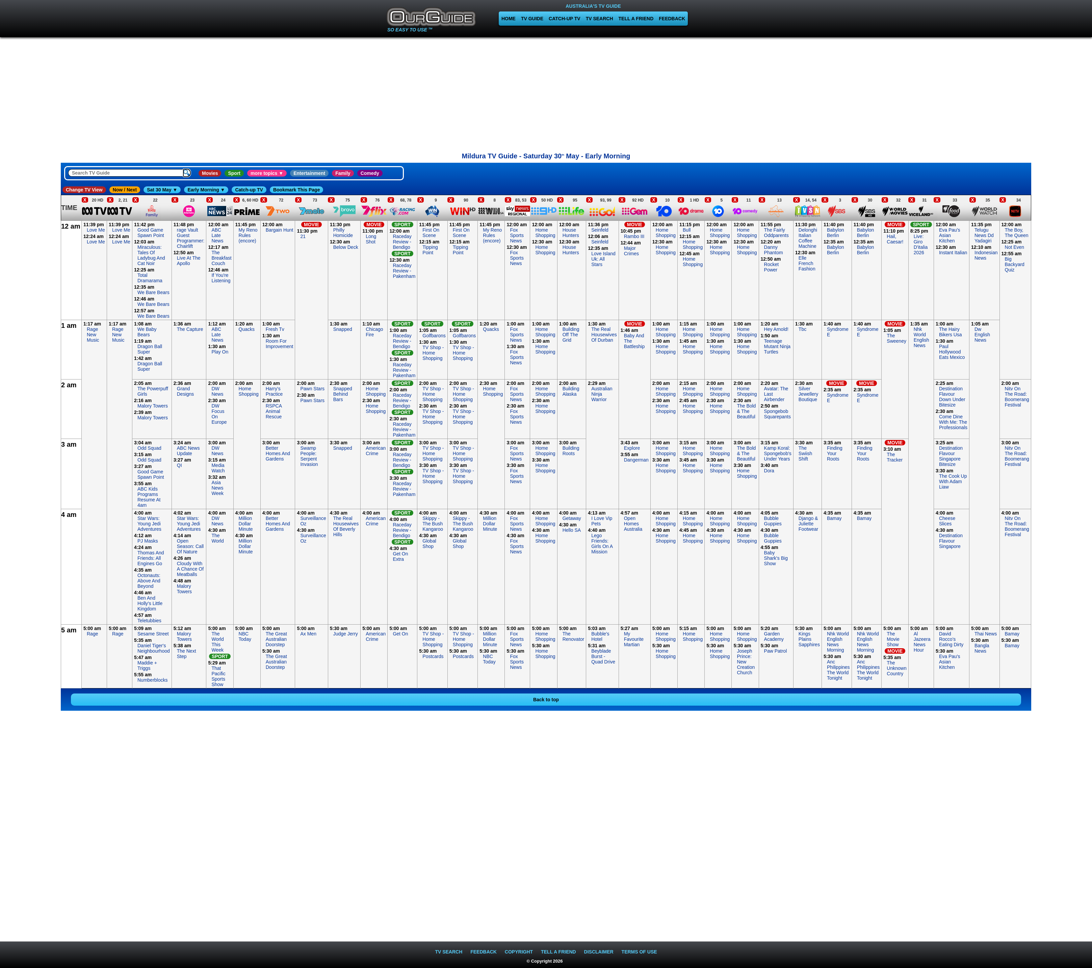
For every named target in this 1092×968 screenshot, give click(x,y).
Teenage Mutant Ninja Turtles (777, 346)
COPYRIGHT (519, 951)
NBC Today (245, 636)
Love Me (96, 230)
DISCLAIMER (599, 951)
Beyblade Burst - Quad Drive (603, 656)
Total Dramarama (149, 277)
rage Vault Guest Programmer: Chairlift (191, 238)
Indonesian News (986, 255)
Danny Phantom (773, 249)
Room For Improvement (279, 343)
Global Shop (429, 543)
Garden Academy (774, 636)
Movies (210, 173)
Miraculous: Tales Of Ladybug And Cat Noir (151, 255)
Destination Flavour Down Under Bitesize (952, 397)
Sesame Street (153, 633)
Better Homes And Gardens (278, 453)
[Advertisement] (546, 93)
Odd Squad (149, 448)
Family (342, 173)
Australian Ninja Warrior (601, 394)
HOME (508, 18)
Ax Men (308, 633)
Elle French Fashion (807, 263)
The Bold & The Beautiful (746, 411)
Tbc (802, 329)
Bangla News (981, 648)
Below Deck (345, 247)
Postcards (432, 656)
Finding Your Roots (834, 453)
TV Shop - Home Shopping (433, 353)
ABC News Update (188, 450)
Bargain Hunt (279, 230)
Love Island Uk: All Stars (603, 259)
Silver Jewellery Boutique (808, 394)
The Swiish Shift (805, 453)
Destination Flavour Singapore (951, 541)
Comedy (370, 173)
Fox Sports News (516, 235)
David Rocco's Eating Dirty (951, 639)
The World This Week (217, 642)
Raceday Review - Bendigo (402, 242)
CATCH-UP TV (564, 18)
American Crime (376, 450)
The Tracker (895, 457)
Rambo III (634, 236)
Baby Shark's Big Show (776, 558)
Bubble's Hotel (600, 636)
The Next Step (186, 653)
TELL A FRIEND (636, 18)
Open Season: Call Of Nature (190, 546)
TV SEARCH (599, 18)
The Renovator (573, 636)
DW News (217, 391)
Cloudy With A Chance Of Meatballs (190, 569)
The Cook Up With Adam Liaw (953, 481)
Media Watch (218, 468)
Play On (219, 352)
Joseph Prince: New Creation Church (746, 661)
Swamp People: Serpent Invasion (309, 456)
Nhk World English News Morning (838, 642)
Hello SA (572, 530)
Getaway (572, 518)
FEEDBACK (672, 18)
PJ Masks (147, 541)
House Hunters (571, 232)
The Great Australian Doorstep (276, 639)
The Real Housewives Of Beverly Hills (346, 526)
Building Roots (571, 450)
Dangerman (636, 460)
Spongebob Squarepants (777, 414)
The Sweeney (896, 338)
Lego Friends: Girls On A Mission (602, 543)
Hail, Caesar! (895, 239)
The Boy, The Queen (1017, 232)
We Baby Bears (147, 331)
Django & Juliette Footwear (808, 524)
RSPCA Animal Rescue (274, 411)
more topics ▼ (267, 173)
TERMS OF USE (639, 951)
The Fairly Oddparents (776, 232)
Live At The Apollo (189, 260)
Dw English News (982, 334)
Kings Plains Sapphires (809, 639)
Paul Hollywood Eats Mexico (952, 352)
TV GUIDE (532, 18)
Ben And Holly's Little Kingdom (149, 603)
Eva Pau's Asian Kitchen (949, 235)
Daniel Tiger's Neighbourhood (153, 648)
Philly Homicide (343, 232)
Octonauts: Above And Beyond (148, 581)
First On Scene (430, 232)
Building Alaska (571, 391)
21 (303, 236)
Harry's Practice (274, 391)
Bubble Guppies (773, 521)
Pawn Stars (312, 388)
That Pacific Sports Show (218, 676)
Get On (400, 633)
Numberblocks (152, 680)
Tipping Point (430, 249)
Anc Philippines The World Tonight (838, 670)
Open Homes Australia (633, 524)
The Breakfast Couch (221, 258)
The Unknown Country (896, 668)
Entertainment (309, 173)
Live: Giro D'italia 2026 (921, 244)
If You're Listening (220, 277)
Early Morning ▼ (206, 189)
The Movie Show (893, 639)
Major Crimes (631, 250)
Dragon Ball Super (149, 349)
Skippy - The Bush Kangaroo (432, 524)
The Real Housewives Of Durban (604, 334)
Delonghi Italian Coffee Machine (808, 238)
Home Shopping (545, 232)
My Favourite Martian (634, 639)
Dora (769, 470)
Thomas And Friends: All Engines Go (150, 558)
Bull (687, 230)
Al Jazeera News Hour (922, 642)
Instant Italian (953, 252)
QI (179, 465)
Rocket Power (771, 267)
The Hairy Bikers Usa (950, 331)
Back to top (546, 699)
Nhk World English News (921, 337)
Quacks (247, 329)
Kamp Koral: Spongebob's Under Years (777, 453)
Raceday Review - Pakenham (404, 271)
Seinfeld (599, 230)
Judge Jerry (345, 633)
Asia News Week (217, 488)
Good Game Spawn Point (150, 232)
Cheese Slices (947, 521)
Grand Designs (185, 391)
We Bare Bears (153, 292)
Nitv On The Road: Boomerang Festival (1017, 397)
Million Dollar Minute (246, 524)
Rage (92, 633)
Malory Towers (152, 406)
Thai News (985, 633)
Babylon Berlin (835, 232)
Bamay (834, 518)
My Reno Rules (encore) (248, 235)
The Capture (190, 329)
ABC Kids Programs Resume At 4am (148, 497)
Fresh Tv (275, 329)
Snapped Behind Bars (342, 394)
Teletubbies (149, 620)
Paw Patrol (775, 651)
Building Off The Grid (571, 334)
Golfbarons (433, 335)
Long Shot (371, 239)
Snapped (342, 329)
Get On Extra (400, 556)
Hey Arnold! (776, 329)
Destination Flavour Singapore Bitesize (951, 456)
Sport (234, 173)
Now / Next (125, 189)
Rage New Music (93, 334)
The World (217, 538)
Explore (632, 448)
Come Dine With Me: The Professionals (953, 422)
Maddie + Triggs (147, 665)
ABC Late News (217, 235)
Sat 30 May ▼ (162, 189)
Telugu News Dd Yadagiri (984, 235)
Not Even (1014, 247)
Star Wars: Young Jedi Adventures (149, 524)
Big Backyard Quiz (1014, 264)
